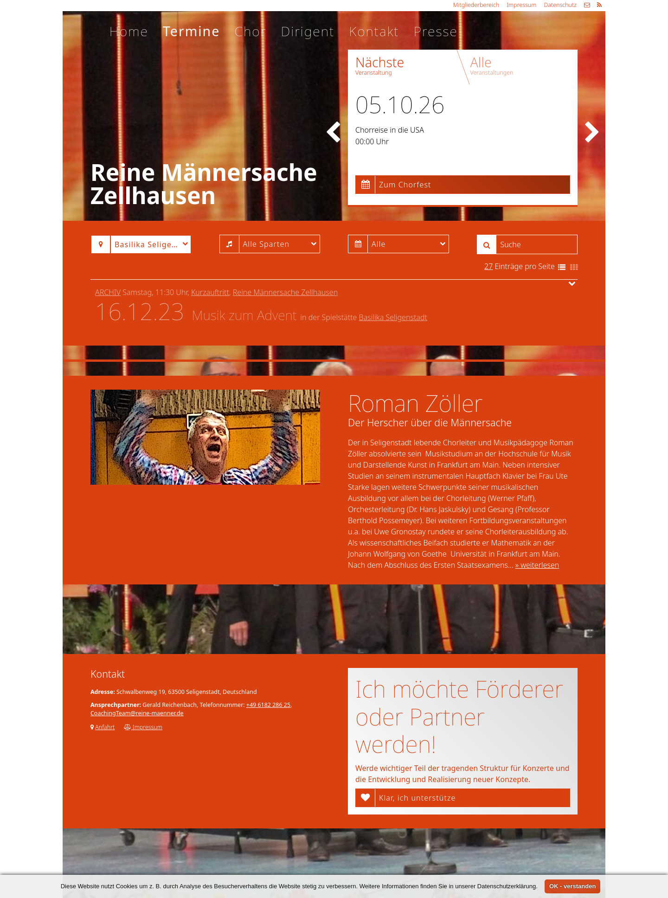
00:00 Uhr (372, 141)
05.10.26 (399, 104)
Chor (250, 31)
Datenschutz (560, 5)
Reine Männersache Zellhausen (285, 292)
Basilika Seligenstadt (393, 317)
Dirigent (307, 31)
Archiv (108, 292)
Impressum (521, 5)
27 (488, 266)
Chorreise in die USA (389, 130)
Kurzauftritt (210, 292)
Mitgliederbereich (476, 5)
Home (128, 31)
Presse (436, 31)
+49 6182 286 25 (268, 705)
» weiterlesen (537, 565)
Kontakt (374, 31)
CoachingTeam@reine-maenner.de (137, 713)
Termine (191, 31)
